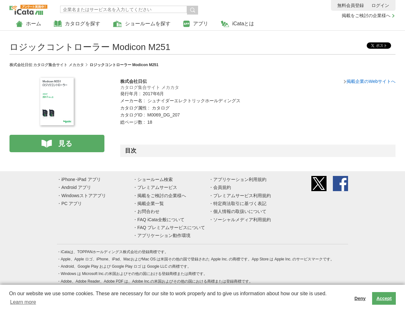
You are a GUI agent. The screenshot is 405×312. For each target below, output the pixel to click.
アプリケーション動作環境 (163, 235)
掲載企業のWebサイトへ (371, 81)
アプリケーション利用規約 (239, 179)
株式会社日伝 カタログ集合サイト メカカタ (46, 65)
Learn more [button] (23, 302)
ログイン (380, 5)
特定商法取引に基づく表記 (239, 203)
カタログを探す (77, 24)
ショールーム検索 (155, 179)
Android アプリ (76, 187)
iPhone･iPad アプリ (81, 179)
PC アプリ (71, 203)
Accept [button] (384, 298)
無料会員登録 (350, 5)
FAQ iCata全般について (160, 219)
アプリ (195, 24)
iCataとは (237, 24)
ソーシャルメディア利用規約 (242, 219)
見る (65, 143)
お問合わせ (148, 211)
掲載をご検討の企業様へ (366, 15)
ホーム (28, 24)
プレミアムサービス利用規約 (242, 195)
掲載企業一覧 (150, 203)
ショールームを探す (142, 24)
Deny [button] (359, 298)
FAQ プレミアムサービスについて (171, 227)
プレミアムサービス (157, 187)
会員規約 (222, 187)
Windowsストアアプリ (83, 195)
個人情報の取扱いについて (239, 211)
